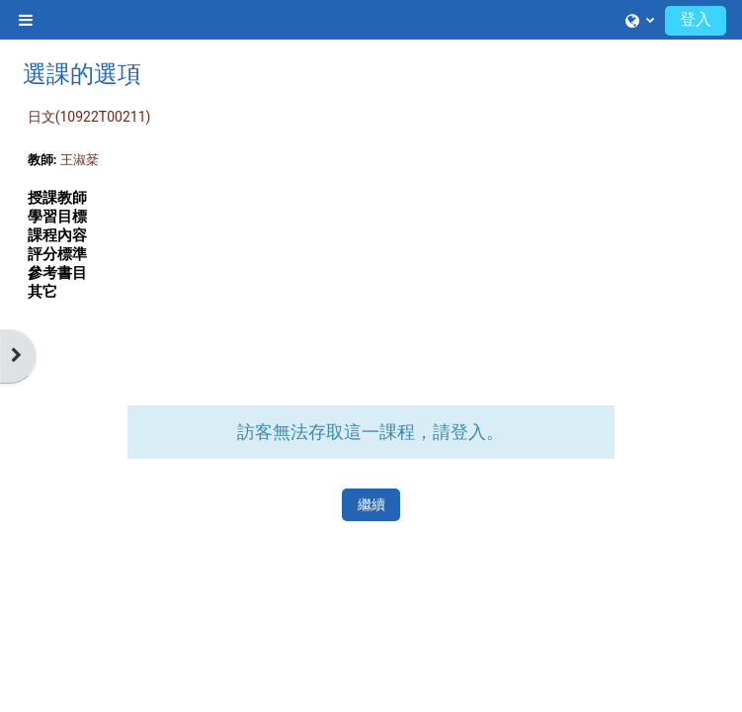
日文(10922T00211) (89, 117)
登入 (695, 19)
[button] (639, 20)
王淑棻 (79, 159)
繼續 (371, 504)
